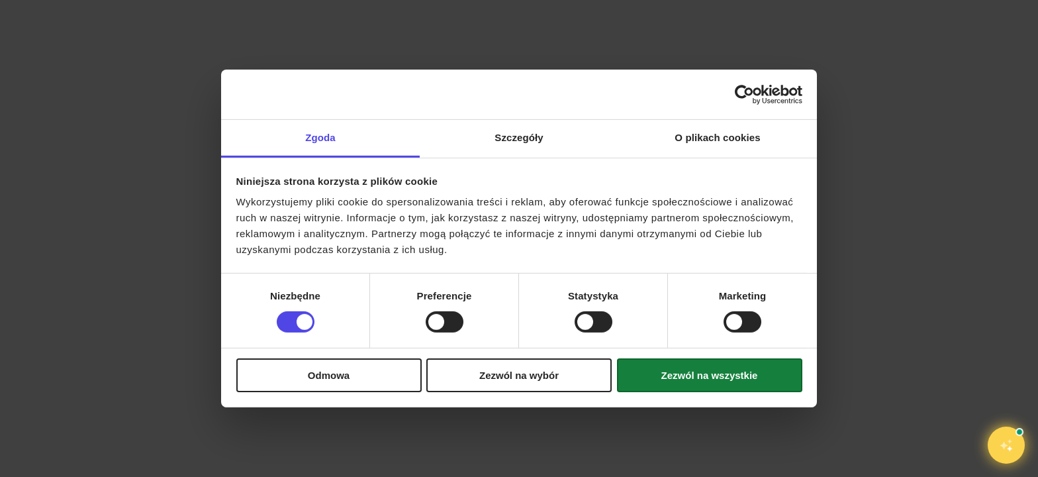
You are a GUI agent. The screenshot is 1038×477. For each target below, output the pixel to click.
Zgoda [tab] (320, 137)
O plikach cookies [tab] (717, 137)
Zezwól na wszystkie (709, 375)
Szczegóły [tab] (519, 137)
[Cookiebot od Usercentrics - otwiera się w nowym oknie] (744, 94)
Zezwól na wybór (519, 375)
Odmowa (329, 375)
